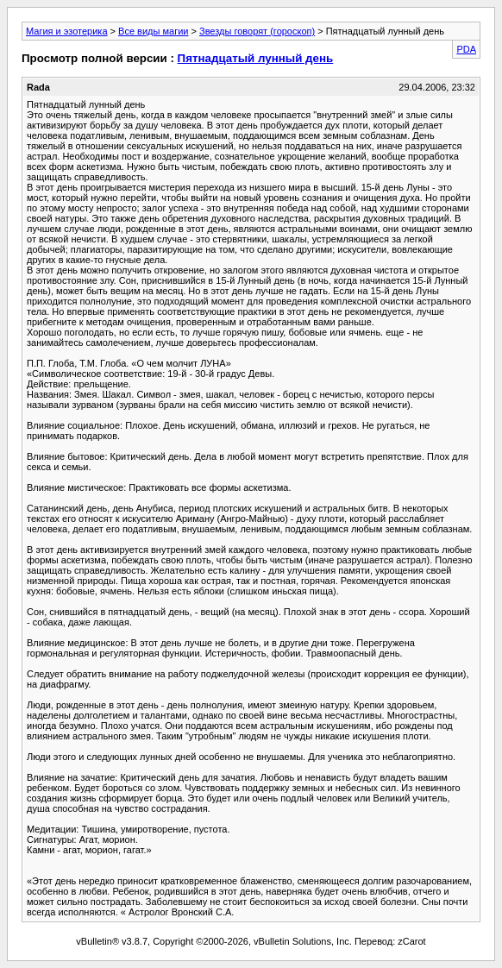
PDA (466, 49)
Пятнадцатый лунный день (256, 58)
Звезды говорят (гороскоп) (257, 31)
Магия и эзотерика (67, 31)
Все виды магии (153, 31)
